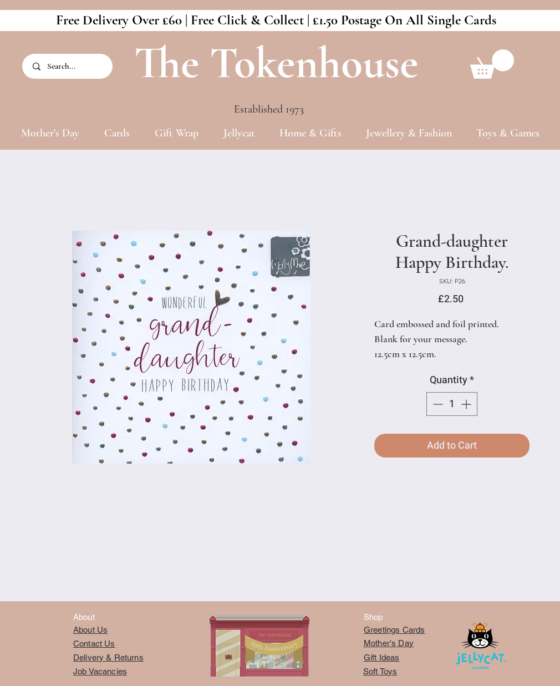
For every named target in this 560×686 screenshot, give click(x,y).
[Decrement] (436, 404)
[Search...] (68, 66)
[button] (492, 64)
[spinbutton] (452, 404)
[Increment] (467, 404)
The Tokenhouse (276, 63)
